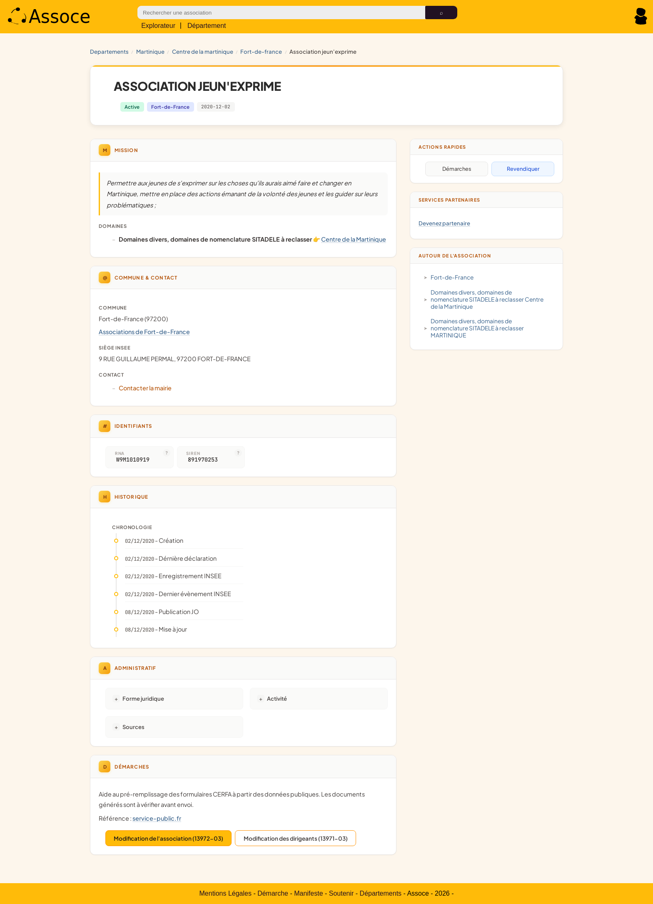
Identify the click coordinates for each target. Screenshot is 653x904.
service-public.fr (156, 818)
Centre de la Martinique (202, 51)
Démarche (272, 893)
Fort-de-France (261, 51)
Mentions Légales (225, 893)
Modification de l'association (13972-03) (168, 838)
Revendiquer (523, 168)
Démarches (456, 168)
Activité (277, 698)
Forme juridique (143, 698)
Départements (381, 893)
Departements (109, 51)
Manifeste (308, 893)
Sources (133, 726)
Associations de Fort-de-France (144, 331)
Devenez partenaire (444, 223)
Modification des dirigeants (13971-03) (296, 838)
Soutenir (341, 893)
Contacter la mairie (145, 388)
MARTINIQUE (150, 51)
